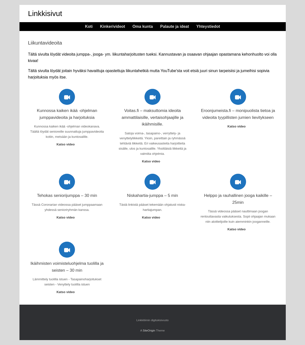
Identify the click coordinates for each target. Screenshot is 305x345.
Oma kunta (142, 26)
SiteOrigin (149, 330)
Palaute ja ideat (174, 26)
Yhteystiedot (208, 26)
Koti (89, 26)
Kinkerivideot (112, 26)
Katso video (66, 144)
